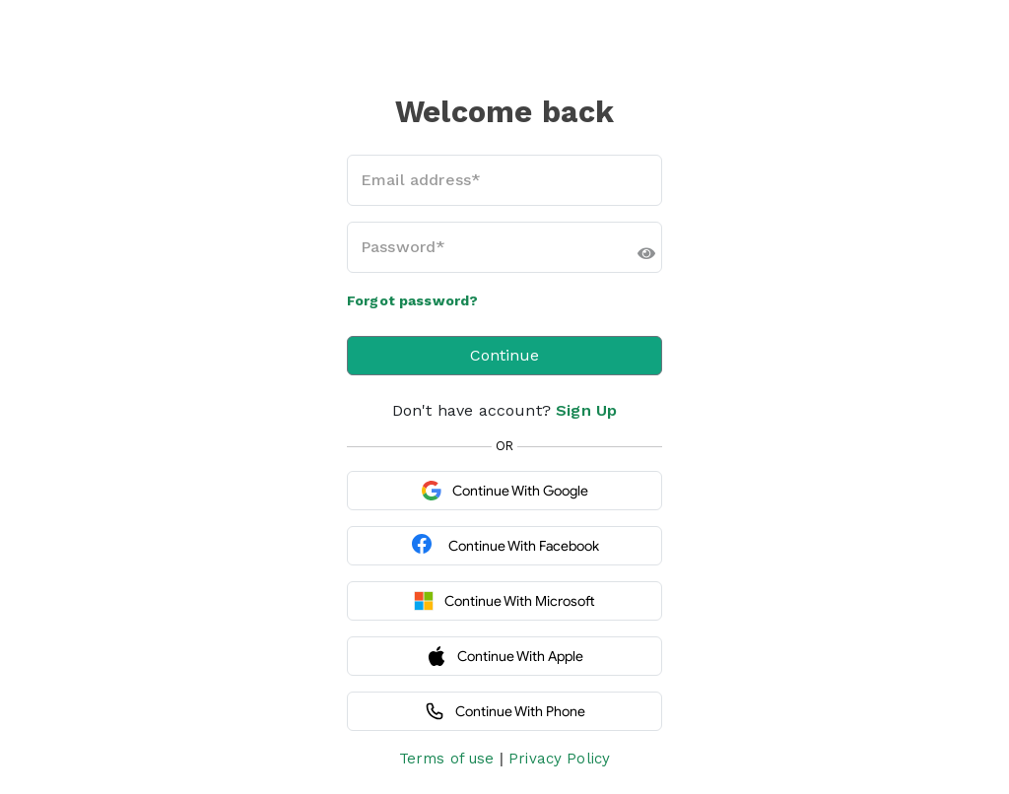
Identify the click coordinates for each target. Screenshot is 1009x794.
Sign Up (586, 410)
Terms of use (447, 758)
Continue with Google (505, 490)
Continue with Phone (505, 711)
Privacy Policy (559, 758)
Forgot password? (412, 300)
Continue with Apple (505, 656)
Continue (504, 355)
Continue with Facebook (504, 545)
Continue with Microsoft (504, 601)
